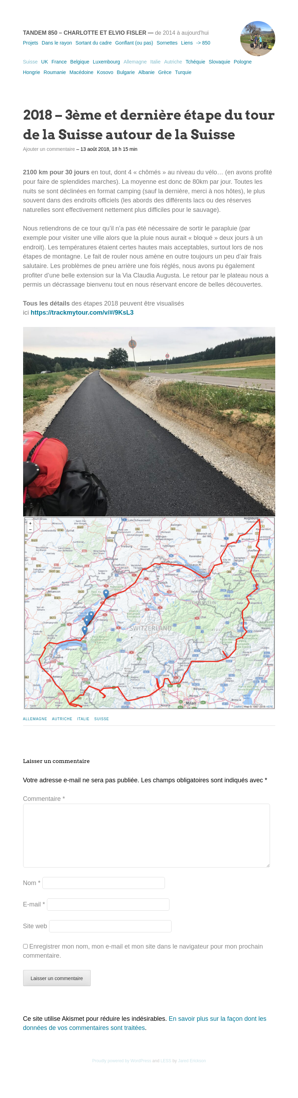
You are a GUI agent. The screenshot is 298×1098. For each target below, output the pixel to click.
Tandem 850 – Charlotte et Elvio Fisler (84, 33)
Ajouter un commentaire (49, 149)
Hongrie (31, 72)
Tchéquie (195, 62)
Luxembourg (106, 62)
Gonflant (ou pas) (134, 43)
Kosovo (105, 72)
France (59, 62)
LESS (165, 1072)
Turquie (183, 72)
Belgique (80, 62)
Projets (31, 43)
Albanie (146, 72)
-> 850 (203, 43)
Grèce (165, 72)
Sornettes (167, 43)
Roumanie (55, 72)
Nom (32, 894)
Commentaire (44, 798)
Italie (155, 62)
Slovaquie (219, 62)
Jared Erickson (192, 1072)
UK (44, 62)
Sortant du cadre (93, 43)
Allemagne (135, 62)
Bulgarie (126, 72)
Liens (187, 43)
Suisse (30, 62)
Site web (35, 937)
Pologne (243, 62)
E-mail (34, 915)
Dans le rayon (57, 43)
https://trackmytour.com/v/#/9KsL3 (82, 312)
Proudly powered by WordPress (121, 1072)
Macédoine (81, 72)
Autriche (173, 62)
